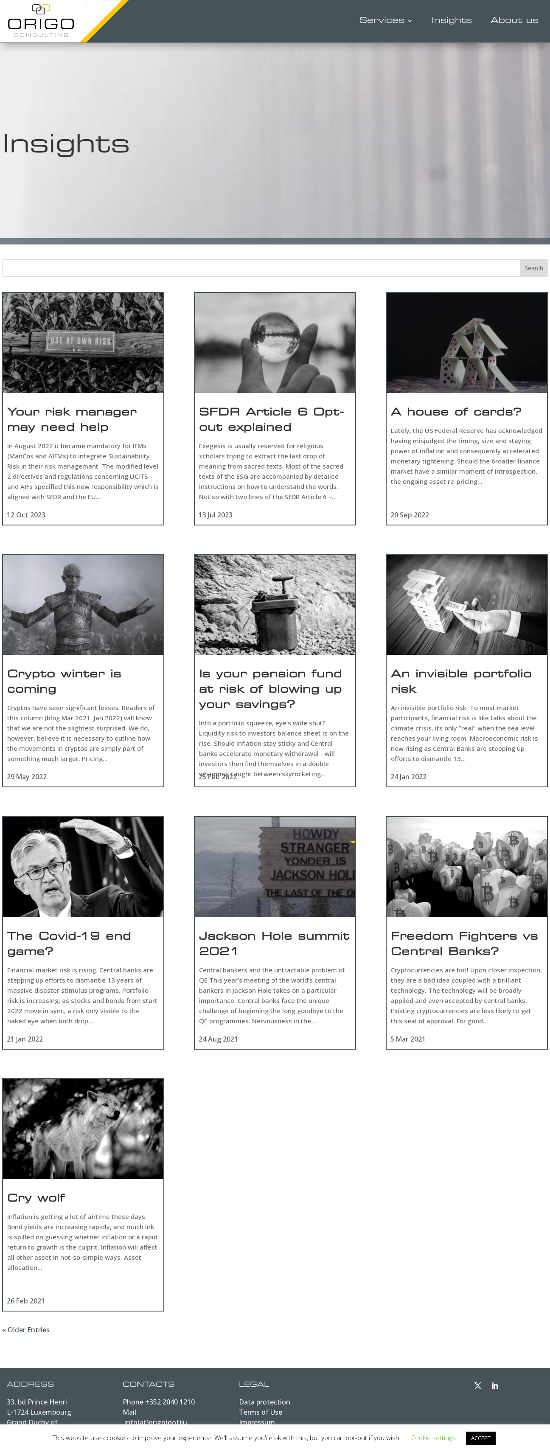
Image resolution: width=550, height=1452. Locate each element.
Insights (452, 21)
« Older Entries (26, 1333)
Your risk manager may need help (72, 421)
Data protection (264, 1405)
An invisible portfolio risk (461, 684)
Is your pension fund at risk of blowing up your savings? (270, 691)
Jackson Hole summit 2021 (274, 948)
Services (381, 21)
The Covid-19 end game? (69, 948)
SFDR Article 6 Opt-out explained (272, 421)
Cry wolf (36, 1204)
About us (515, 21)
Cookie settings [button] (433, 1437)
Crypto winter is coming (64, 684)
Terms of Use (260, 1415)
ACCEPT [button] (481, 1438)
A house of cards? (456, 413)
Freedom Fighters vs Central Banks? (464, 948)
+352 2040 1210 (170, 1405)
